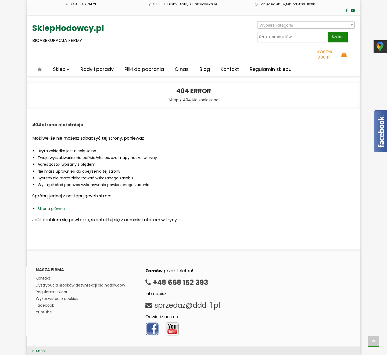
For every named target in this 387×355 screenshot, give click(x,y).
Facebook (45, 305)
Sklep (59, 69)
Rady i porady (97, 69)
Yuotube (44, 312)
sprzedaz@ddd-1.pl (182, 305)
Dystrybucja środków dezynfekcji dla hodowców (80, 285)
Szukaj (337, 36)
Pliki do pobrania (144, 69)
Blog (204, 69)
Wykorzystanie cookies (57, 298)
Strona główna (51, 208)
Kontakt (230, 69)
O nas (182, 69)
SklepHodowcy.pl (68, 28)
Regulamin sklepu (271, 69)
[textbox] (305, 25)
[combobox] (306, 25)
